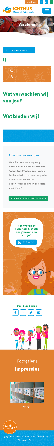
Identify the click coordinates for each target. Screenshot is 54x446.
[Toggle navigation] (46, 11)
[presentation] (24, 407)
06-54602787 (26, 242)
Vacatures (22, 440)
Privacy (32, 440)
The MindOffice (43, 436)
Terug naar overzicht (19, 50)
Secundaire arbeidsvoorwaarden (28, 198)
